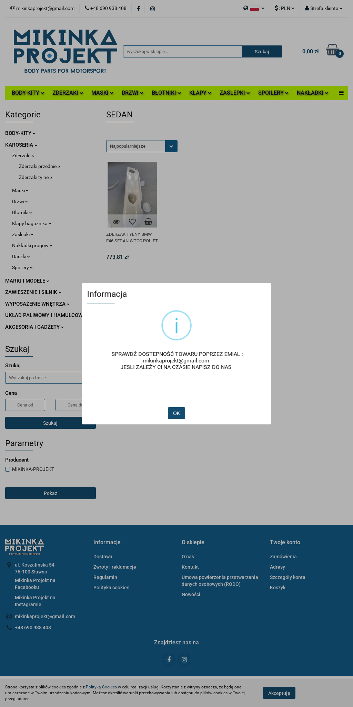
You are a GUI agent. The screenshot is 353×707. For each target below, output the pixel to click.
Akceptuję (279, 693)
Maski (20, 190)
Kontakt (190, 567)
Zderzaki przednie (39, 166)
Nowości (191, 594)
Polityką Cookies (101, 687)
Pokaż (50, 493)
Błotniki (22, 212)
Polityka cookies (111, 587)
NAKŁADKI (312, 92)
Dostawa (102, 556)
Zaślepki (22, 234)
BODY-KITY (28, 92)
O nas (188, 556)
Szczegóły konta (287, 577)
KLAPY (200, 92)
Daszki (21, 256)
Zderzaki (23, 155)
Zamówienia (283, 556)
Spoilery (22, 267)
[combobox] (142, 146)
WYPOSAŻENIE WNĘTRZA (37, 304)
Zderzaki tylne (35, 177)
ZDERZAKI (67, 92)
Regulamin (105, 577)
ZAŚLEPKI (235, 92)
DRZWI (132, 92)
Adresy (277, 567)
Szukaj (50, 423)
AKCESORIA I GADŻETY (34, 327)
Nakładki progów (32, 245)
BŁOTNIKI (166, 92)
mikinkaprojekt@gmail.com (45, 616)
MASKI (102, 92)
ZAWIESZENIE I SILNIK (33, 292)
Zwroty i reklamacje (114, 567)
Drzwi (20, 201)
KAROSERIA (21, 145)
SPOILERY (273, 92)
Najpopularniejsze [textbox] (127, 146)
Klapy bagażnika (31, 223)
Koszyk (277, 587)
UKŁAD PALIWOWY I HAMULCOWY (47, 315)
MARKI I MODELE (27, 281)
